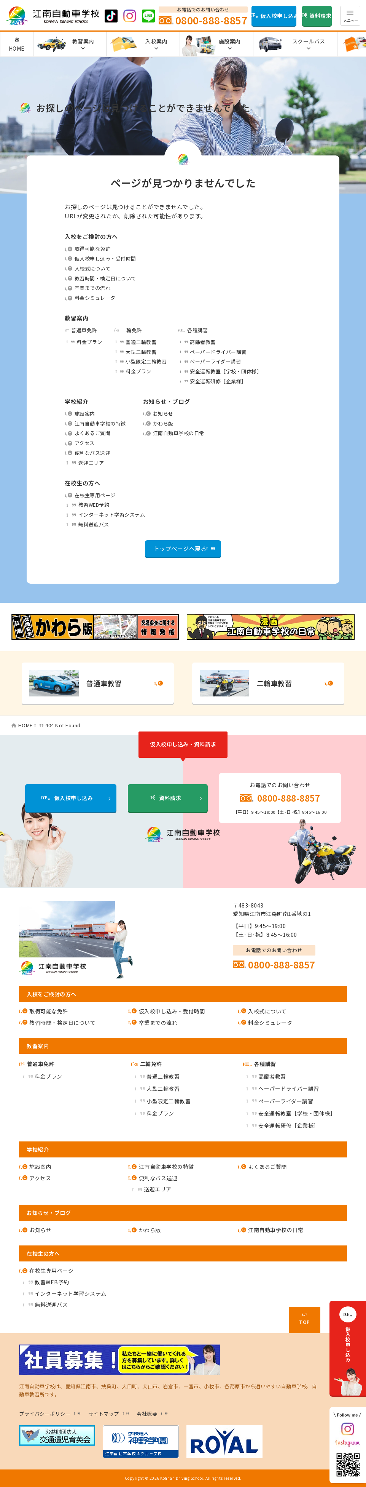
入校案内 (156, 44)
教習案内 (83, 44)
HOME (17, 48)
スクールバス (308, 44)
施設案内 (230, 44)
